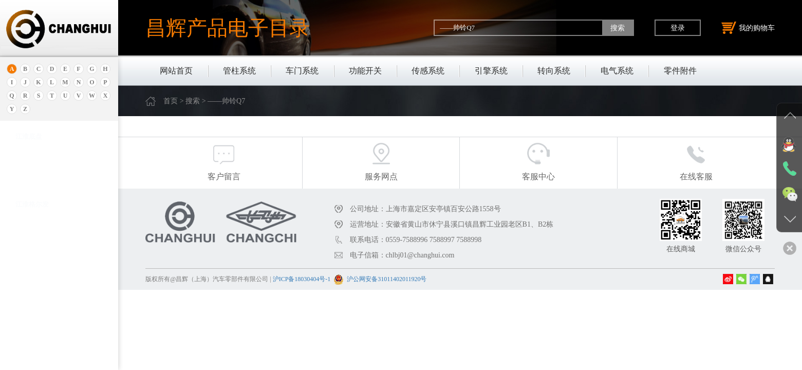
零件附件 (680, 70)
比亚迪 (25, 336)
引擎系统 (491, 70)
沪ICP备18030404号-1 (302, 279)
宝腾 (22, 284)
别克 (22, 233)
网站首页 (176, 70)
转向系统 (553, 70)
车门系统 (302, 70)
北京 (22, 207)
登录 (677, 28)
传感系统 (428, 70)
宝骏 (22, 259)
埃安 (22, 173)
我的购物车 (748, 28)
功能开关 (365, 70)
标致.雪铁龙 (32, 349)
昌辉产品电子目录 (227, 27)
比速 (22, 323)
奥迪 (22, 148)
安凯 (22, 160)
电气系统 (617, 70)
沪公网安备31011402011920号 (386, 279)
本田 (22, 246)
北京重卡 (28, 361)
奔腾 (22, 297)
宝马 (22, 271)
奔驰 (22, 310)
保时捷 (25, 220)
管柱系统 (239, 70)
